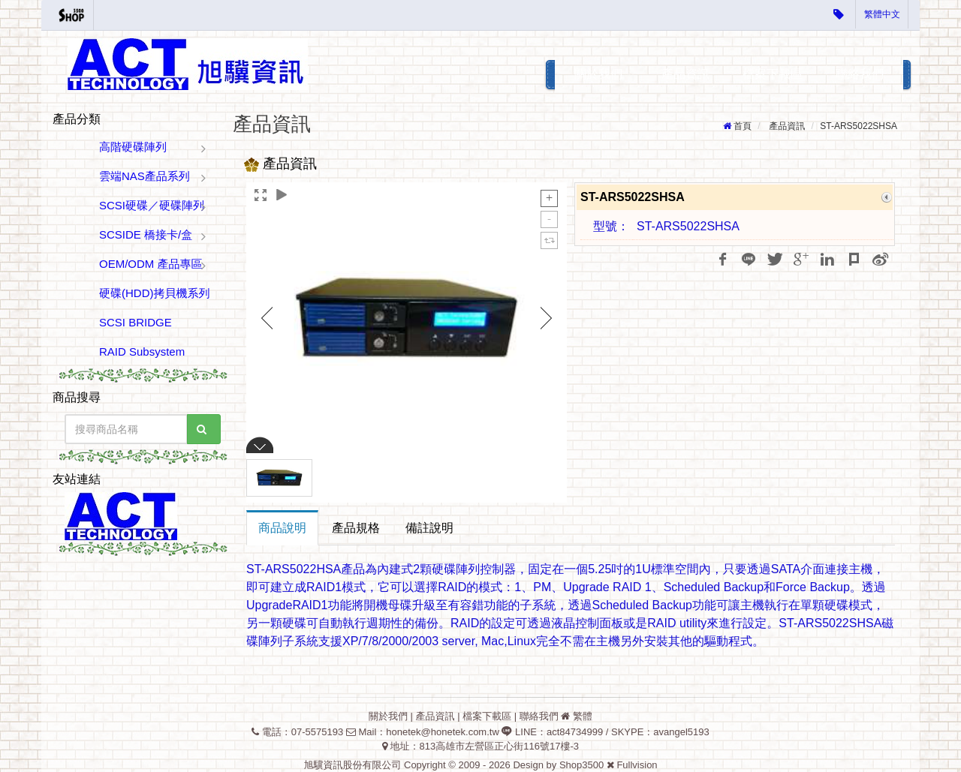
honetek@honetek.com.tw (442, 731)
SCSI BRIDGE (135, 322)
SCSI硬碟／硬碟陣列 (151, 205)
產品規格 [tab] (356, 527)
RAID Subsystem (142, 351)
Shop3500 (581, 764)
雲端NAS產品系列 (144, 176)
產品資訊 (685, 74)
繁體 (582, 716)
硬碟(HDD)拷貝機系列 (154, 293)
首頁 (743, 126)
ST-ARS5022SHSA (858, 126)
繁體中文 (882, 14)
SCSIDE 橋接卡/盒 (145, 234)
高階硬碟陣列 (133, 146)
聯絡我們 (860, 74)
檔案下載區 (773, 74)
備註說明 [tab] (429, 527)
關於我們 (598, 74)
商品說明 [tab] (282, 527)
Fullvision (636, 764)
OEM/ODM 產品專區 (151, 263)
